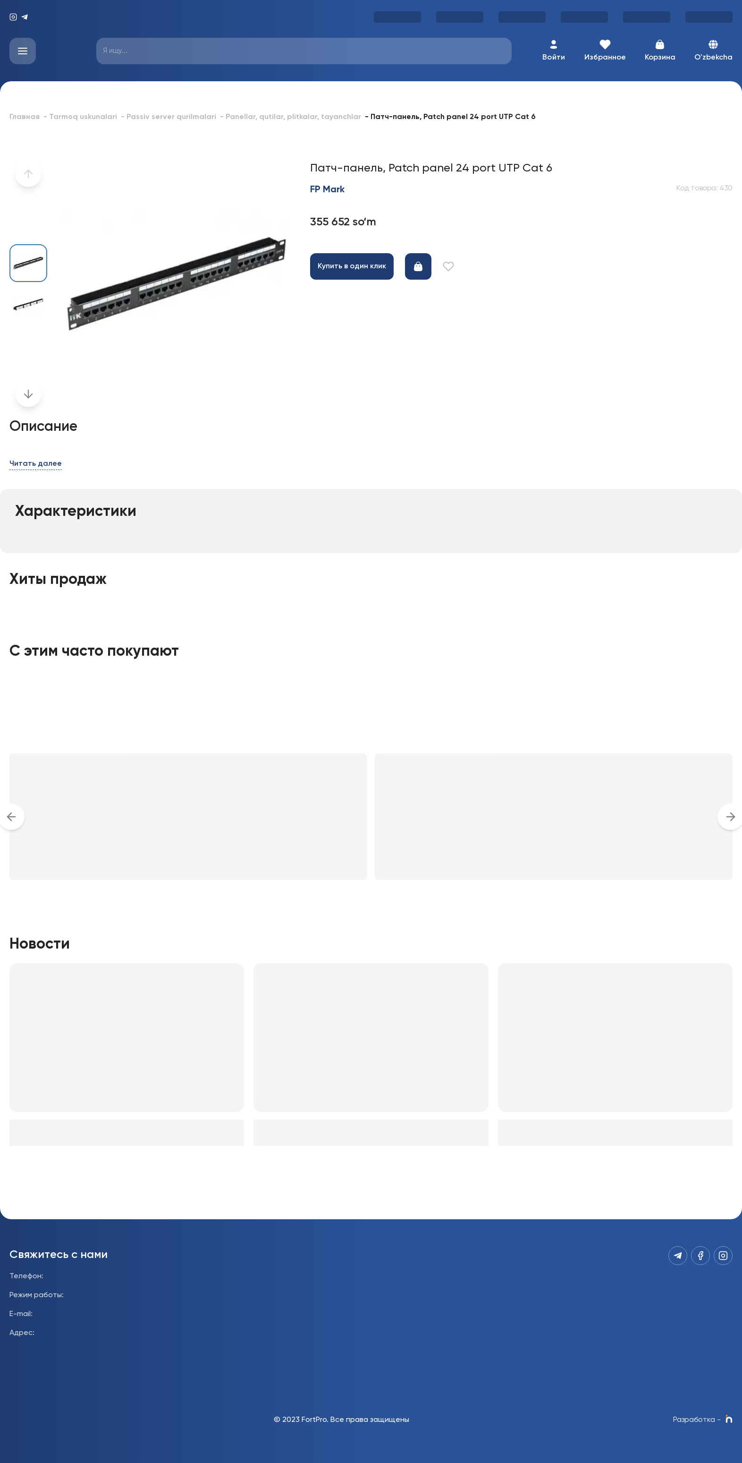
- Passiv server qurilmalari (168, 117)
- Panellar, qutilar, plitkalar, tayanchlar (290, 117)
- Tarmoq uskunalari (80, 117)
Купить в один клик (352, 266)
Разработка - (703, 1420)
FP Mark (327, 190)
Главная (24, 117)
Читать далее (35, 464)
